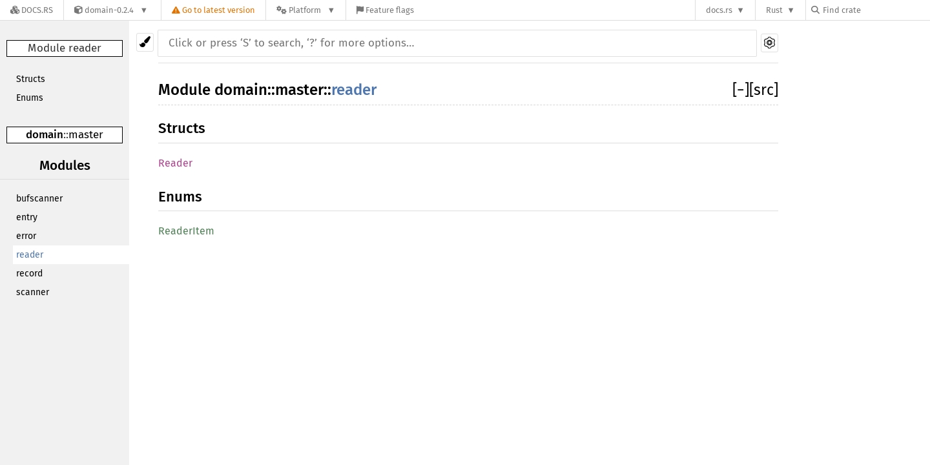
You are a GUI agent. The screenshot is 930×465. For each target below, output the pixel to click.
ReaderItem (186, 231)
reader (29, 254)
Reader (175, 163)
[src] (763, 90)
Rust (774, 10)
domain (44, 134)
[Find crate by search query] (876, 10)
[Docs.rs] (31, 10)
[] (740, 90)
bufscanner (39, 198)
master (85, 134)
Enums (29, 97)
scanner (32, 292)
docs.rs (719, 10)
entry (26, 217)
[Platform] (306, 10)
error (26, 236)
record (29, 273)
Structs (30, 79)
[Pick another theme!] (145, 42)
